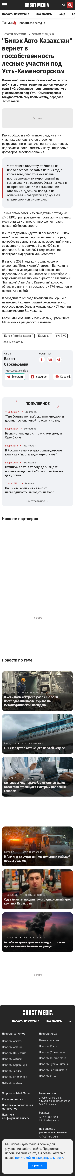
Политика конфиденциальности (15, 1116)
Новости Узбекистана (52, 1052)
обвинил (24, 318)
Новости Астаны (12, 1047)
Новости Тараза (12, 1071)
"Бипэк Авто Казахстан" (18, 335)
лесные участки (13, 342)
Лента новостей (49, 1040)
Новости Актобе (12, 1059)
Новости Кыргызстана (52, 1058)
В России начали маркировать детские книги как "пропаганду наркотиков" (33, 452)
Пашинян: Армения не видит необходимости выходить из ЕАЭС (29, 490)
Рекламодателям (12, 1099)
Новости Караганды (14, 1065)
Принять (37, 1165)
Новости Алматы (12, 1041)
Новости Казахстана (15, 14)
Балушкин (44, 335)
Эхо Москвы (44, 14)
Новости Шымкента (14, 1053)
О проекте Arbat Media (16, 1093)
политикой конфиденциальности (39, 1158)
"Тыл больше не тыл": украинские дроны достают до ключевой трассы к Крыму (34, 418)
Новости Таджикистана (53, 1070)
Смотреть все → (37, 501)
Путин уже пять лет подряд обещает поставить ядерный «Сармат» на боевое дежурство (34, 471)
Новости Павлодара (14, 1077)
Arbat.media (11, 101)
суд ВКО (61, 335)
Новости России (49, 1046)
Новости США (47, 1076)
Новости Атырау (12, 1082)
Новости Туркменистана (54, 1064)
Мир (62, 14)
